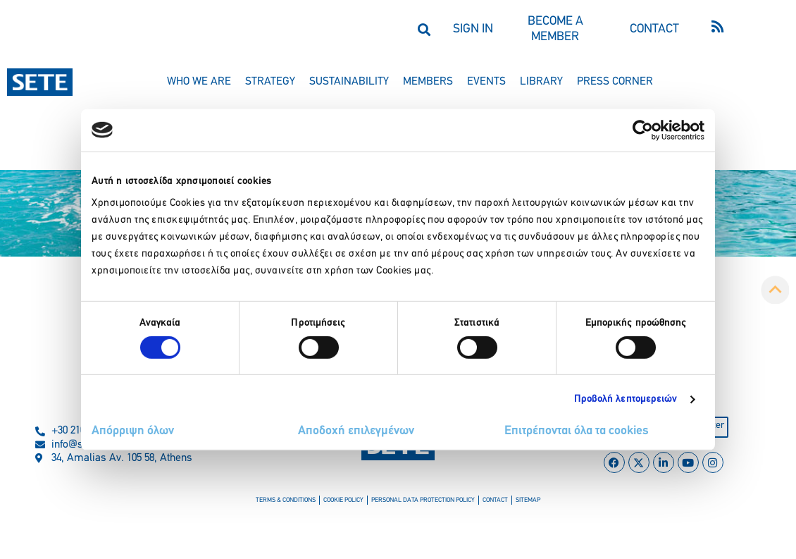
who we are (199, 81)
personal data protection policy (421, 503)
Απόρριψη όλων (133, 431)
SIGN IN (473, 29)
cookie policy (351, 503)
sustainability (349, 81)
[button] (423, 29)
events (486, 81)
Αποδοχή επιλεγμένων (356, 431)
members (428, 81)
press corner (615, 81)
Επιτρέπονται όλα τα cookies (576, 431)
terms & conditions (300, 503)
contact (483, 503)
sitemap (512, 503)
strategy (270, 81)
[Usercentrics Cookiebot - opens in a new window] (642, 129)
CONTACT (654, 29)
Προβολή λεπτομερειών (626, 399)
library (541, 81)
